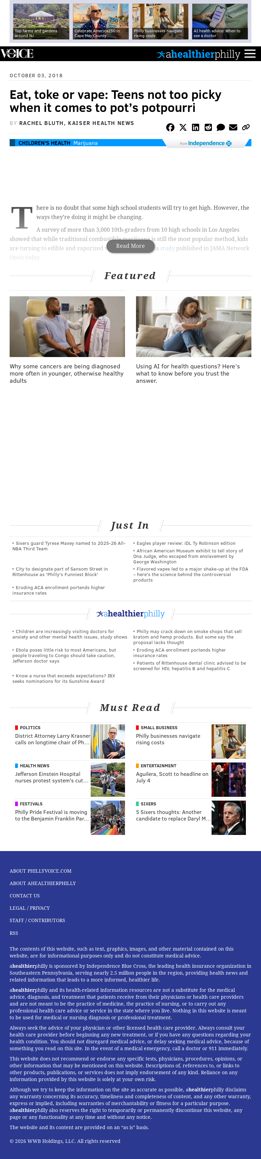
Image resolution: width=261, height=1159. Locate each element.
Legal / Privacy (30, 908)
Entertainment (159, 765)
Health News (34, 765)
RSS (14, 933)
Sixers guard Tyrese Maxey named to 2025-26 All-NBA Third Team (69, 546)
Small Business (159, 727)
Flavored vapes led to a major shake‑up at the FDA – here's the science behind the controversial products (190, 574)
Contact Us (25, 895)
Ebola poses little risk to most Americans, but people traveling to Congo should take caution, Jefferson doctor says (64, 655)
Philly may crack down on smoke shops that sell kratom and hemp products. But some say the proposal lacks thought (187, 636)
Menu (250, 53)
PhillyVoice (16, 53)
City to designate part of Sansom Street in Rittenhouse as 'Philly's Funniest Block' (60, 571)
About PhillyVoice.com (40, 871)
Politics (30, 727)
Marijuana (85, 142)
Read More (130, 246)
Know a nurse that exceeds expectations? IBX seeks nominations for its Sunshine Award (63, 678)
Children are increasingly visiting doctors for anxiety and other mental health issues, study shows (69, 634)
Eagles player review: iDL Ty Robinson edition (186, 543)
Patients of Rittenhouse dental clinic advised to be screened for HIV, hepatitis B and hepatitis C (189, 665)
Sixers (148, 804)
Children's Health (44, 142)
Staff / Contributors (37, 920)
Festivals (31, 804)
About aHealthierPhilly (43, 883)
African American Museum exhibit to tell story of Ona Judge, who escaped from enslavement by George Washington (188, 556)
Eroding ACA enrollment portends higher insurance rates (58, 590)
